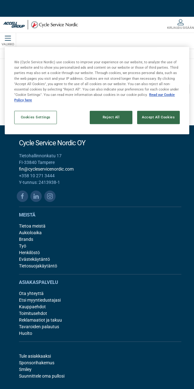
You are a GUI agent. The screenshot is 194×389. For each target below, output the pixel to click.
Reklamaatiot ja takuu (40, 320)
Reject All (111, 117)
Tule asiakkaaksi (35, 356)
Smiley (25, 369)
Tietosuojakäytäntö (38, 265)
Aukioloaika (30, 232)
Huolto (25, 333)
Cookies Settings (36, 117)
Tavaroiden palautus (39, 326)
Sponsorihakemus (36, 362)
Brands (26, 239)
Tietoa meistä (32, 226)
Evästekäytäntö (34, 259)
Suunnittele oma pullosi (41, 376)
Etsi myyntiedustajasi (40, 300)
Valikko (8, 41)
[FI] (40, 25)
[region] (97, 90)
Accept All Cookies (158, 117)
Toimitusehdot (33, 313)
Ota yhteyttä (31, 293)
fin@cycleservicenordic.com (46, 169)
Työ (22, 245)
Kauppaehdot (32, 306)
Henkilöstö (29, 252)
